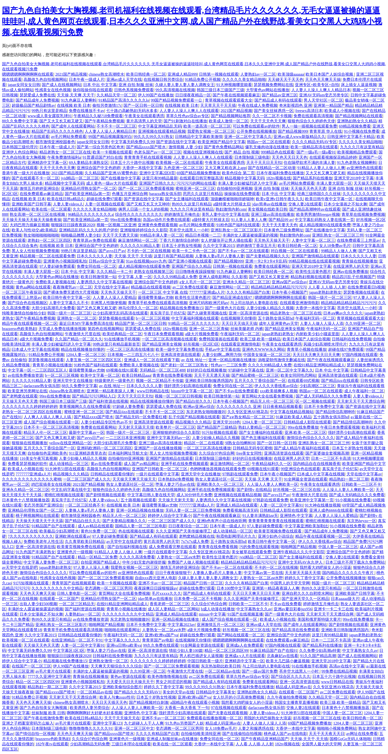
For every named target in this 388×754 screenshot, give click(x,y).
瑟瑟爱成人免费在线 (37, 95)
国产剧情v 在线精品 (254, 490)
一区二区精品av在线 (222, 671)
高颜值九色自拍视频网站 (45, 79)
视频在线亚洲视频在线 (203, 152)
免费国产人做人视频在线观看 (193, 562)
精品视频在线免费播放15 (181, 308)
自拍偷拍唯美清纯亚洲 (200, 734)
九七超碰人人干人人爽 (144, 723)
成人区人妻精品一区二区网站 (173, 609)
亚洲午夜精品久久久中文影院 (298, 552)
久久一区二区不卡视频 (272, 116)
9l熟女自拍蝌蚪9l (240, 443)
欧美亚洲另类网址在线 (27, 391)
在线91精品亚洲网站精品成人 (319, 365)
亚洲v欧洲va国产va (161, 635)
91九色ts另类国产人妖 (184, 723)
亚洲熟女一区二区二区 (77, 318)
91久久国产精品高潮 (318, 656)
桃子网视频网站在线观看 (37, 515)
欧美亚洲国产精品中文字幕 (221, 142)
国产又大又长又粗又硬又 (61, 121)
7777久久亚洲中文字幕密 (49, 676)
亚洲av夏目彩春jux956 (293, 609)
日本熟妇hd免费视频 (176, 479)
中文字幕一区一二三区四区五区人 (37, 370)
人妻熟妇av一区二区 (258, 74)
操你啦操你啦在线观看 (92, 90)
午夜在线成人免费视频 (257, 105)
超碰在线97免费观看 (346, 349)
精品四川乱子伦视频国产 (353, 277)
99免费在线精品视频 (339, 671)
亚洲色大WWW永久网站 (263, 349)
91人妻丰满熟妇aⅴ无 (260, 515)
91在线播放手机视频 (122, 339)
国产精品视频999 (293, 131)
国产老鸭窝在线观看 (20, 396)
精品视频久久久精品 (193, 422)
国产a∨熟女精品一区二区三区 (248, 417)
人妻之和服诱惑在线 (256, 728)
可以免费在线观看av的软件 (256, 126)
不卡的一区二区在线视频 (148, 251)
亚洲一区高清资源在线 (248, 313)
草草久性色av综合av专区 (187, 116)
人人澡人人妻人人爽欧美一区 (272, 484)
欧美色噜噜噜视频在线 (167, 676)
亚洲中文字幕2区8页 (157, 173)
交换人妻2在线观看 (305, 204)
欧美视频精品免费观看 (357, 152)
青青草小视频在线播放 (306, 349)
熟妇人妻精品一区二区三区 (262, 427)
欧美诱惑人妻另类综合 (89, 708)
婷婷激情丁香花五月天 (256, 246)
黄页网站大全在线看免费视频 (268, 396)
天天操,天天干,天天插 (133, 256)
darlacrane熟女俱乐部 (42, 386)
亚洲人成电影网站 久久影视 (223, 277)
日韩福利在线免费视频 (351, 339)
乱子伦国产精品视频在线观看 (194, 417)
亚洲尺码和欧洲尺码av (208, 303)
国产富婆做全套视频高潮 (327, 453)
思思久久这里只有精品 (202, 194)
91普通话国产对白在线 (102, 157)
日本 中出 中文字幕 (100, 85)
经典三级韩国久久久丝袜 (319, 194)
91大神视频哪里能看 (234, 85)
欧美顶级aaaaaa (291, 74)
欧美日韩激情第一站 (98, 277)
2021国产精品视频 (71, 74)
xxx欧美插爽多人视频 (278, 391)
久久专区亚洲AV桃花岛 (247, 412)
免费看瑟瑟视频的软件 (27, 464)
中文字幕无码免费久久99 (132, 142)
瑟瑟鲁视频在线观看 (361, 292)
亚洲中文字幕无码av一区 (168, 438)
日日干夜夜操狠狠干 (173, 573)
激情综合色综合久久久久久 (310, 438)
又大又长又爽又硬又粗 (325, 173)
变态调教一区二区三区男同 (108, 588)
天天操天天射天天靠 (176, 500)
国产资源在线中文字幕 (176, 142)
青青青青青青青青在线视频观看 (276, 521)
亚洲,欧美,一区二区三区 (305, 432)
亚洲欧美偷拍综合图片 (122, 687)
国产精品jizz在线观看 (340, 380)
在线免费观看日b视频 (366, 287)
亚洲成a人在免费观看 (244, 645)
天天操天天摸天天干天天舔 (39, 521)
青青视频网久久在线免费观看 (85, 406)
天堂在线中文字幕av (111, 287)
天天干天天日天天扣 (264, 162)
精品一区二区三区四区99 (226, 650)
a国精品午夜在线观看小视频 (194, 702)
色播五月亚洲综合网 (129, 194)
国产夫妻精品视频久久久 (268, 256)
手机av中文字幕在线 (222, 349)
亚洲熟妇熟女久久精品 (357, 121)
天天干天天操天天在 (122, 718)
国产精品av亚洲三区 (279, 95)
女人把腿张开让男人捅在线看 (226, 240)
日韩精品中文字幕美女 (215, 692)
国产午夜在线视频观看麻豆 (236, 95)
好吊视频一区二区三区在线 (296, 490)
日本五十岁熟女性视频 (181, 246)
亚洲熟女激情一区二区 (108, 661)
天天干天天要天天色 (279, 225)
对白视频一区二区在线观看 (295, 251)
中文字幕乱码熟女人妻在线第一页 (324, 220)
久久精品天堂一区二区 (116, 95)
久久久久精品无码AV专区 (314, 142)
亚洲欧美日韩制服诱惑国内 (209, 380)
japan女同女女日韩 (24, 85)
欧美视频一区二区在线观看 (179, 162)
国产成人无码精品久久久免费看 (323, 396)
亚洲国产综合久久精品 (191, 266)
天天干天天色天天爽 (268, 121)
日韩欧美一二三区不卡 (361, 484)
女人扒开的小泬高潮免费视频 (239, 697)
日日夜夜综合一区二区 (188, 526)
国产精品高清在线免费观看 (295, 630)
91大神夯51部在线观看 (65, 469)
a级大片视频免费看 (201, 334)
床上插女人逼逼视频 (359, 85)
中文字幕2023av (181, 624)
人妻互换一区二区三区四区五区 (94, 360)
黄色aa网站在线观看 (33, 287)
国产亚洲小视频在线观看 (190, 261)
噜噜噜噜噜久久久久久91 (90, 728)
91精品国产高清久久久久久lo (123, 100)
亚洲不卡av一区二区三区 (160, 583)
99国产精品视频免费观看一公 (177, 100)
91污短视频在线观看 (219, 432)
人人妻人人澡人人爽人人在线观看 (189, 111)
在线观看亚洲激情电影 (299, 303)
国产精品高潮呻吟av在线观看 (314, 209)
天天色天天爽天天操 (323, 79)
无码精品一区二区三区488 (162, 370)
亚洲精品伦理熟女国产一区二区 (88, 188)
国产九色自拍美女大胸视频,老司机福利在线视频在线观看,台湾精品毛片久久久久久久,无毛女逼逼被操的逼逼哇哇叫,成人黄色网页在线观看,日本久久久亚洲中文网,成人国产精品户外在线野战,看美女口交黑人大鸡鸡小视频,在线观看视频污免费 (192, 21)
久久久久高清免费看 (137, 557)
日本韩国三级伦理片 (20, 147)
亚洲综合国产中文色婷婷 (98, 168)
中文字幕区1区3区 (69, 650)
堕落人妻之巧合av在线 (175, 484)
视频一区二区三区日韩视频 (178, 396)
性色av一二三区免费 (228, 365)
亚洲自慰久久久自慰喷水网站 (307, 593)
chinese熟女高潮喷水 (106, 74)
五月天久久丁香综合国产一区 (260, 380)
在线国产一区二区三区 (31, 666)
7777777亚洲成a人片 (207, 292)
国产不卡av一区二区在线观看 (243, 251)
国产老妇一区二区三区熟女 (185, 365)
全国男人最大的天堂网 (321, 744)
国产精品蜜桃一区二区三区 (255, 375)
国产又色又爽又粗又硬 (96, 308)
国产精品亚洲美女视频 (284, 329)
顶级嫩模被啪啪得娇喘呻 (232, 199)
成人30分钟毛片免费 (194, 495)
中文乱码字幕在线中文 (71, 490)
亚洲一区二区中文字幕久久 (248, 136)
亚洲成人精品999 (182, 74)
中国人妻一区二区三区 (338, 547)
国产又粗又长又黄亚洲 (269, 277)
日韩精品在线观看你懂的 (112, 474)
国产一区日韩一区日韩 (143, 105)
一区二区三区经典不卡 (84, 505)
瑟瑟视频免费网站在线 (273, 85)
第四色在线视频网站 (105, 329)
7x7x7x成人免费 (195, 541)
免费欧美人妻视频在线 (55, 282)
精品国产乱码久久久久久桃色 (57, 131)
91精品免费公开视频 (202, 79)
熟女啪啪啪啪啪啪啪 (41, 235)
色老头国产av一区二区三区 (157, 152)
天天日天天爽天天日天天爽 (316, 355)
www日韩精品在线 (153, 391)
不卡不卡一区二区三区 (116, 126)
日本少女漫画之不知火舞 (345, 204)
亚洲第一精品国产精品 (333, 105)
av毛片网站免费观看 (68, 136)
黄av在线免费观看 (106, 464)
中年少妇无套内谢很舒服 (144, 562)
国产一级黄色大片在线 (224, 308)
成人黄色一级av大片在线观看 (111, 183)
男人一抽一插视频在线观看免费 (309, 126)
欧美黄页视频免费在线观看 (278, 531)
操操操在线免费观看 (242, 194)
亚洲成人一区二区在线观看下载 (151, 360)
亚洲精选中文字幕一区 (47, 162)
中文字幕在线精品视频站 (292, 412)
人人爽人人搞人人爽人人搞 (48, 417)
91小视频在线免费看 (362, 131)
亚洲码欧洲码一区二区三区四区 (104, 448)
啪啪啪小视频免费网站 (337, 728)
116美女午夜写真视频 (38, 458)
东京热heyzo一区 (361, 521)
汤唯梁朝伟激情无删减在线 (281, 360)
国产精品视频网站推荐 (230, 116)
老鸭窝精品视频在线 (197, 536)
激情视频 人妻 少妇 (185, 147)
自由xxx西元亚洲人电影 (155, 578)
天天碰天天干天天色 (285, 79)
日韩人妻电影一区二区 (77, 593)
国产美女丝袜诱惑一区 (273, 111)
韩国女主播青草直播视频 (296, 702)
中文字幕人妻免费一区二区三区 (51, 562)
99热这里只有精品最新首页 (116, 344)
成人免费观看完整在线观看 (172, 547)
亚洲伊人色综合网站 (20, 152)
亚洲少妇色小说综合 (275, 536)
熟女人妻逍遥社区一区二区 (219, 479)
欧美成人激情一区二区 (228, 121)
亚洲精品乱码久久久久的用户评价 (88, 230)
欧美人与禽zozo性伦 (117, 697)
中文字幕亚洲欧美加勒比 (306, 526)
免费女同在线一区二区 (96, 266)
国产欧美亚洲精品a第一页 (87, 194)
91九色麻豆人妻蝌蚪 (79, 100)
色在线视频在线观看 (136, 531)
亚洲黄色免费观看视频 (157, 225)
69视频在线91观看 (122, 370)
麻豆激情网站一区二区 (138, 240)
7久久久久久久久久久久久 (30, 536)
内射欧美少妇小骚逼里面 (317, 334)
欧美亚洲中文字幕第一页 (312, 500)
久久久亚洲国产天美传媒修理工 (183, 531)
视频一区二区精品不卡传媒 (159, 380)
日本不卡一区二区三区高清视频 (51, 427)
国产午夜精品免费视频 (104, 121)
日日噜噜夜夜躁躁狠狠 (195, 271)
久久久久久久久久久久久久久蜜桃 (31, 479)
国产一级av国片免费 (259, 671)
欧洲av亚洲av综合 (199, 406)
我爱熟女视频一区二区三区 (211, 131)
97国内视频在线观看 (360, 355)
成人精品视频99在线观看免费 (325, 225)
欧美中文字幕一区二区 (100, 375)
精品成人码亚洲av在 (293, 687)
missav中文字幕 (212, 614)
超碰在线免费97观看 (104, 199)
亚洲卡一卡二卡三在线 (333, 609)
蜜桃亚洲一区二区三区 (195, 188)
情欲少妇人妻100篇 (186, 650)
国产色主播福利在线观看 (263, 438)
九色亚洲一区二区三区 (183, 168)
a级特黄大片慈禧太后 (231, 204)
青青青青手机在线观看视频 (147, 157)
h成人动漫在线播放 (218, 609)
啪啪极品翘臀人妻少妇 (80, 235)
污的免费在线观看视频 (259, 547)
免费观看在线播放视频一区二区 (214, 718)
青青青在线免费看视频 (172, 375)
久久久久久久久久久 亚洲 (238, 406)
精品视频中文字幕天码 (244, 178)
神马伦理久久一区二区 (138, 308)
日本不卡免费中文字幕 (324, 406)
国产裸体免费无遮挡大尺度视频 (71, 292)
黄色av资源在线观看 (128, 676)
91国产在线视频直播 (245, 614)
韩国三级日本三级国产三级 (220, 90)
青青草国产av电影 (157, 640)
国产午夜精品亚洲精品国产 (265, 739)
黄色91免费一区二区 (98, 531)
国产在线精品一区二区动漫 (271, 168)
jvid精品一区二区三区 (80, 178)
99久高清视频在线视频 (175, 90)
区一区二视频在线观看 (315, 401)
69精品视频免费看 (355, 126)
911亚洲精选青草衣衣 (87, 453)
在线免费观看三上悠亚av (358, 240)
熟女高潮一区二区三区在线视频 (38, 214)
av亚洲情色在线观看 (364, 168)
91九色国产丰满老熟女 (35, 552)
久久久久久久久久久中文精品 (57, 588)
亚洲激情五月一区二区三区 (220, 624)
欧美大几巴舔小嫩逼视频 (288, 661)
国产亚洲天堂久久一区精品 (305, 599)
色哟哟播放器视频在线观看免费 (217, 469)
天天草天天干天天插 (218, 105)
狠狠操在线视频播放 (29, 443)
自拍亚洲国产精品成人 (100, 562)
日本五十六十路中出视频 (132, 162)
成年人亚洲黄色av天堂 (278, 323)
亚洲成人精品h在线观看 (237, 505)
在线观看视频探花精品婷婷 (333, 157)
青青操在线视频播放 (359, 261)
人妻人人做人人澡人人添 (321, 323)
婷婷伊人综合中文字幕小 (169, 515)
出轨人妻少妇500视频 (38, 604)
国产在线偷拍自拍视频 (242, 734)
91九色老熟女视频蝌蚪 (357, 162)
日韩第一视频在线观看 (219, 74)
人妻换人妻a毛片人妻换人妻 (219, 256)
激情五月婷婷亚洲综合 (39, 188)
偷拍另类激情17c (107, 105)
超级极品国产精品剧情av (33, 105)
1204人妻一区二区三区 (85, 355)
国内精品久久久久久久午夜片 (348, 573)
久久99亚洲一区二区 (363, 323)
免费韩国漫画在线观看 (218, 339)
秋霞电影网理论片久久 (236, 536)
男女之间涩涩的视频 (173, 682)
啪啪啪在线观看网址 (122, 630)
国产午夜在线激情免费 (43, 718)
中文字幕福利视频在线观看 (195, 318)
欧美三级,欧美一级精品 (260, 339)
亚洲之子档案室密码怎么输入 (27, 723)
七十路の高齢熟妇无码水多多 (132, 111)
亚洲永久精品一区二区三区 (246, 282)
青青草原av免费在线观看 (94, 240)
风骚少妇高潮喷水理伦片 (325, 344)
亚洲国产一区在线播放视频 (158, 448)
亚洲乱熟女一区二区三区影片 (236, 230)
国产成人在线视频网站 (61, 85)
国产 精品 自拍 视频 (241, 152)
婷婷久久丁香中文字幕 (304, 578)
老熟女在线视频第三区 (153, 271)
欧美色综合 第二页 (238, 173)
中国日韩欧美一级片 (205, 661)
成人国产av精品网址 (141, 464)
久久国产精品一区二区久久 (78, 339)
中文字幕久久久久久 (122, 640)
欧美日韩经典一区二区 (146, 74)
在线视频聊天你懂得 (238, 318)
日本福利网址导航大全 (128, 453)
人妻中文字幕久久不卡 (69, 303)
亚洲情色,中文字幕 (296, 515)
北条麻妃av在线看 (282, 656)
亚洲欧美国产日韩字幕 (31, 204)
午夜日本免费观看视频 (163, 334)
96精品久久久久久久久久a (90, 214)
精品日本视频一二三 (203, 235)
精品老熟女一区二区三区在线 (65, 152)
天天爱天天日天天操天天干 (130, 682)
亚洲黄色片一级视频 (75, 552)
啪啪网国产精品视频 (298, 547)
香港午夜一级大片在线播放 (25, 173)
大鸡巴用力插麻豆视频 (29, 225)
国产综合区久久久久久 (291, 676)
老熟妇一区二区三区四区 (49, 240)
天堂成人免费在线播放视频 (62, 329)
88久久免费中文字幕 (20, 121)
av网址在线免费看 (362, 734)
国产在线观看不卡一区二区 (35, 178)
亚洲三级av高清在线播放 (272, 214)
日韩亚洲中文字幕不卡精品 (351, 136)
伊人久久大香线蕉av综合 (276, 386)
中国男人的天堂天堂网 (290, 583)
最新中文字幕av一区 (86, 432)
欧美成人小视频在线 (342, 111)
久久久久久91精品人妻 (140, 246)
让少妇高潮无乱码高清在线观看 (120, 313)
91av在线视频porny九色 (146, 261)
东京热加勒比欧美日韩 (221, 666)
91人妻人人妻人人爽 (249, 220)
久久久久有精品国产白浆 (248, 292)
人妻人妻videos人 (68, 204)
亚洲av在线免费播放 (350, 271)
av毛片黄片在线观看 (53, 671)
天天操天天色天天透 (308, 188)
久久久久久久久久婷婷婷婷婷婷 (29, 406)
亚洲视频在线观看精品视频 (162, 131)
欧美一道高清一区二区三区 (207, 126)
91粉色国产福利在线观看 (238, 225)
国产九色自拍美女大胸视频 (44, 708)
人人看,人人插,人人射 (327, 287)
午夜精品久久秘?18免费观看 (98, 116)
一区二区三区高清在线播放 (130, 349)
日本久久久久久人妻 (94, 256)
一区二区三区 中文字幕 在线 (163, 292)
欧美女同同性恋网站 (298, 375)
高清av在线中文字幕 (346, 666)
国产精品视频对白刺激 (149, 702)
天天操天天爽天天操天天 (134, 479)
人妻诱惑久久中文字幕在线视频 (104, 282)
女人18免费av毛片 (335, 246)
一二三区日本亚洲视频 (125, 438)
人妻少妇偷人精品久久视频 (270, 308)
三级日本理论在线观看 (131, 744)
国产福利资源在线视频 (108, 401)
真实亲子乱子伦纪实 (168, 313)
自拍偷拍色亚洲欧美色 (47, 453)
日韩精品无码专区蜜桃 (252, 448)
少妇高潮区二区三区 (317, 386)
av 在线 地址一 (194, 360)
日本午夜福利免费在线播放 (280, 173)
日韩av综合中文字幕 (106, 261)
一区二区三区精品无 (77, 604)
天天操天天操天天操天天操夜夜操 (31, 220)
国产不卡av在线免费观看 (236, 391)
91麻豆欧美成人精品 (293, 417)
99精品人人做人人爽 (339, 251)
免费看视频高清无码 (240, 510)
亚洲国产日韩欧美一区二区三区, (160, 469)
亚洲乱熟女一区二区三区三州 (338, 235)
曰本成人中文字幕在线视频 (35, 349)
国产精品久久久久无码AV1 (137, 692)
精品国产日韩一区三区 (203, 583)
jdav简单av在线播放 (269, 204)
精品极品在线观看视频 (150, 287)
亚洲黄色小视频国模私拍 (65, 261)
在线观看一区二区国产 (59, 599)
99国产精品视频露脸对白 (110, 136)
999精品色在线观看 (277, 152)
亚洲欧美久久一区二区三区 (220, 484)
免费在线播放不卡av (86, 111)
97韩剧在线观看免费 (240, 474)
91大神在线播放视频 (322, 505)
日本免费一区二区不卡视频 (197, 599)
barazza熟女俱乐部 (165, 194)
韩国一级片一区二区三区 (330, 297)
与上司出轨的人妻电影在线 (254, 303)
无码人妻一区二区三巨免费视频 (193, 510)
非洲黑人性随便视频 (108, 303)
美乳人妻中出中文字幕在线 (225, 214)
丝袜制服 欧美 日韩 (48, 713)
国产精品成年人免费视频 (37, 100)
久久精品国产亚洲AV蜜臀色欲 (111, 173)
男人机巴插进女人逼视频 (201, 656)
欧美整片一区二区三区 (175, 427)
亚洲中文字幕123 (107, 723)
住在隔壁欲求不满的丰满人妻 (309, 162)
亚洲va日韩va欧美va (123, 645)
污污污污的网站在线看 (196, 183)
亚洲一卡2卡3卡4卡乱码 (266, 261)
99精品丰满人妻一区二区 (161, 235)
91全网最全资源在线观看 (305, 479)
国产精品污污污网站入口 (94, 396)
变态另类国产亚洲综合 (43, 505)
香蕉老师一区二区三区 (169, 604)
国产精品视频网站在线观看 (359, 116)
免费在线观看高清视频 (313, 116)
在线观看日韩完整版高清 (201, 178)
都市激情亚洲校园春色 (55, 142)
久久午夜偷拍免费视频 (287, 697)
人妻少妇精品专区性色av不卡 (106, 422)
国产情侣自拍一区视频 (35, 734)
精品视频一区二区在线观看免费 (47, 256)
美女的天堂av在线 (178, 692)
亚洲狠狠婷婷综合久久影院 (144, 230)
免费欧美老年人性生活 (43, 541)
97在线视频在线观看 (228, 708)
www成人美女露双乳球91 (49, 116)
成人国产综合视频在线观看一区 (51, 422)
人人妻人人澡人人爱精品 (114, 297)
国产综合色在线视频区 (27, 303)
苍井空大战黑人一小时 (189, 230)
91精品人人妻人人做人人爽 (321, 168)
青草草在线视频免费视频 (363, 214)
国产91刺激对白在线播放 (185, 121)
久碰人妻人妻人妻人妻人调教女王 (185, 85)
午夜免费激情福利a (64, 157)
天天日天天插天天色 (109, 702)
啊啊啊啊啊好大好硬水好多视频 (94, 713)
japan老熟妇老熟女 (325, 292)
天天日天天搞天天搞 (239, 323)
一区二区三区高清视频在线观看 (169, 339)
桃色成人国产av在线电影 (285, 734)
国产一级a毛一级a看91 (316, 152)
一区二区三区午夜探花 (22, 292)
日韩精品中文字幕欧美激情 (198, 136)
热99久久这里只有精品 (191, 204)
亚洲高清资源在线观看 (180, 355)
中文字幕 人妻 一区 (135, 277)
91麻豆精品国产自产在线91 (273, 650)
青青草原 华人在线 (325, 131)
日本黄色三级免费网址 (283, 230)
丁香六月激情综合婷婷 (179, 240)
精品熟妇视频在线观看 (310, 277)
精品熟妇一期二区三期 (349, 479)
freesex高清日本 (309, 111)
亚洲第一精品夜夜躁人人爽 (111, 391)
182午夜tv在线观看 (51, 744)
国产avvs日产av (111, 251)
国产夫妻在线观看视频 (227, 713)
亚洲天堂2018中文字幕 (354, 178)
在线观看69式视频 (303, 380)
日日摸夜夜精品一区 (193, 95)
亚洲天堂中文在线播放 (73, 380)
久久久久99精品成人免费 (175, 277)
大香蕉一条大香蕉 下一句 (187, 708)
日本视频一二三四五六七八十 (133, 355)
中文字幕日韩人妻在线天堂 (151, 495)
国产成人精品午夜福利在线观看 (302, 448)
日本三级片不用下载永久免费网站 (355, 562)
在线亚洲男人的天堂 (351, 266)
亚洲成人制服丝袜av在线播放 (172, 739)
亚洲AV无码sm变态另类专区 (324, 95)
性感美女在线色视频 (53, 90)
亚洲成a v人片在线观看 (245, 656)
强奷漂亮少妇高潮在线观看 (187, 386)
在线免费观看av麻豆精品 (41, 194)
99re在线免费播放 (125, 220)
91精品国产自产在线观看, (53, 526)
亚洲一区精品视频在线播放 (232, 360)
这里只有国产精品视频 (173, 256)
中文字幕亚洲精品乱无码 (160, 126)
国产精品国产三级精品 (217, 427)
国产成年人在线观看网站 (73, 126)
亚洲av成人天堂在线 (124, 79)
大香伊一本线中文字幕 (142, 168)
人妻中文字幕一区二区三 (313, 240)
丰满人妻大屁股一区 (334, 183)
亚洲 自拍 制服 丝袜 (136, 85)
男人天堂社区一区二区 (323, 100)
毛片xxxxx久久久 (166, 593)
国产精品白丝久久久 (193, 401)
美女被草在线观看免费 (251, 552)
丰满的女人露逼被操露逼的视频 (250, 235)
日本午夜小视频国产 (289, 292)
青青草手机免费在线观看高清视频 (157, 303)
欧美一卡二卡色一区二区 (194, 251)
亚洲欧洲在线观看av (72, 536)
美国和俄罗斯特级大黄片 (319, 619)
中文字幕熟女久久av (254, 609)
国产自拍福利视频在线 (127, 547)
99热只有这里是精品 (49, 111)
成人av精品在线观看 (95, 526)
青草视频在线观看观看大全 (228, 100)
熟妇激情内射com (231, 209)
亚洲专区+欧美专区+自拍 (317, 85)
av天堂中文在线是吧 (124, 541)
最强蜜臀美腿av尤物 (155, 297)
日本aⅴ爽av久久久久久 (343, 313)
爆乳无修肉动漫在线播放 (267, 147)
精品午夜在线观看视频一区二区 (29, 323)
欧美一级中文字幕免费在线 (179, 349)
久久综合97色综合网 (216, 453)
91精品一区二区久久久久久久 (193, 323)
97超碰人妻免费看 (128, 406)
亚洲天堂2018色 (226, 422)
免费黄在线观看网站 (272, 266)
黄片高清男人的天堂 (144, 121)
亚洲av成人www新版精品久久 (299, 136)
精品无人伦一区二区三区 (272, 401)
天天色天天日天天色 (289, 157)
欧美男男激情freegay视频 (318, 214)
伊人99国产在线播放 (155, 95)
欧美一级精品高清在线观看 (314, 147)
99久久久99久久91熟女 (153, 136)
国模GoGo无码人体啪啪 (350, 739)
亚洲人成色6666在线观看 (331, 510)
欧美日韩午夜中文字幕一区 (329, 199)
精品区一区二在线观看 (203, 443)
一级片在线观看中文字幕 (157, 474)
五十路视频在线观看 (138, 500)
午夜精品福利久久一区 (271, 464)
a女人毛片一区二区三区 (200, 282)
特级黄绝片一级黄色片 (114, 380)
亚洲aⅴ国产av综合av (289, 282)
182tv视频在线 (278, 178)
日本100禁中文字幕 (233, 588)
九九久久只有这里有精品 (362, 147)
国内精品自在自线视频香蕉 (316, 464)
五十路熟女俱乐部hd (275, 318)
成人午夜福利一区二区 (364, 391)
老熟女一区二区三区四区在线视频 (32, 412)
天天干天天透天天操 (120, 235)
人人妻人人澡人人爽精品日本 (110, 131)
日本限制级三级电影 (252, 157)
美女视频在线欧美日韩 (267, 209)
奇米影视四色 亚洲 (295, 105)
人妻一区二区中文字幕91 (281, 505)
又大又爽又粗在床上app (225, 168)
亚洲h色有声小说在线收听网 (221, 521)
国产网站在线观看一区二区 (241, 635)
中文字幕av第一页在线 (263, 573)
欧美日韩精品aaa (136, 375)
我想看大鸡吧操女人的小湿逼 (325, 567)
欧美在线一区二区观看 (51, 209)
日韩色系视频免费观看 (134, 90)
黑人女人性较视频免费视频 (35, 251)
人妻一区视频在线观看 (104, 204)
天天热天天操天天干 (272, 240)
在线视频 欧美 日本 (74, 105)
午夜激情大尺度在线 (82, 334)
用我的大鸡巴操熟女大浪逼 (267, 718)
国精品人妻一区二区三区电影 (141, 526)
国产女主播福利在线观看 (187, 199)
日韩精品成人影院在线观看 (307, 422)
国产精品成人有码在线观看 (278, 100)
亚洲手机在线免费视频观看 (184, 464)
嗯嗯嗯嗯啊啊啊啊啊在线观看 (27, 74)
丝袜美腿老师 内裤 (246, 329)
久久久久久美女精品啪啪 (244, 79)
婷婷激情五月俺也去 (182, 214)
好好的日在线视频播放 (206, 370)
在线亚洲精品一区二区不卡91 (77, 640)
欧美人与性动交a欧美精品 (34, 230)
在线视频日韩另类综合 (163, 79)
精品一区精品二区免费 (97, 557)
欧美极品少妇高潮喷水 (59, 531)
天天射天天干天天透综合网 (361, 401)
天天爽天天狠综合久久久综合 (116, 666)
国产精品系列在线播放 (312, 178)
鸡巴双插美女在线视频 (51, 484)
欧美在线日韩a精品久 (65, 199)
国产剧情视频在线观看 (105, 495)
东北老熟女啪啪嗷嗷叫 (206, 412)
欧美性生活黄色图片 (313, 271)
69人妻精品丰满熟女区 (88, 162)
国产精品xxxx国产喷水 (146, 147)
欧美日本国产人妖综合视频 (330, 74)
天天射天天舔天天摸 (136, 427)
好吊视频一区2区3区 (201, 344)
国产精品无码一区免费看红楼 (141, 417)
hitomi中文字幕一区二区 (192, 391)
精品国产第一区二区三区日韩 (140, 323)
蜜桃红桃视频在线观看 (64, 495)
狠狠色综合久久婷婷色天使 (311, 121)
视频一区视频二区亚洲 (116, 225)
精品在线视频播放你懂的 (82, 349)
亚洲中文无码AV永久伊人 (301, 562)
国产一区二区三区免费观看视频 (146, 188)
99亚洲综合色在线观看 (300, 469)
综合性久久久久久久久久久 (139, 214)
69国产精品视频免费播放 (198, 173)
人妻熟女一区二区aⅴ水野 (178, 557)
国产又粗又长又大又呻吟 (148, 204)
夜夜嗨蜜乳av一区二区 (72, 287)
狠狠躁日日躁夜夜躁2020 (73, 225)
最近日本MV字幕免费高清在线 (86, 323)
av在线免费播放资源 (25, 375)
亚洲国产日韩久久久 (157, 183)
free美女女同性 (249, 453)
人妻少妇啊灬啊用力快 (222, 355)
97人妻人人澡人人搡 (91, 567)
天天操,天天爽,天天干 (76, 95)
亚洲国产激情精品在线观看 (315, 256)
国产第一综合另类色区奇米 (100, 147)
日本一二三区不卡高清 (331, 458)
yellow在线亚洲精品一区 (70, 443)
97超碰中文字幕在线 (246, 370)
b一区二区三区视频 (153, 318)
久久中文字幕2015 (219, 246)
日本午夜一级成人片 (86, 79)
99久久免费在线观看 (161, 645)
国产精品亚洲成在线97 (232, 297)
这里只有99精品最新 (160, 178)
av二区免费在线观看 (190, 287)
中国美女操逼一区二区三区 (267, 355)
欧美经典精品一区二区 (122, 334)
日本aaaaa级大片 (345, 599)
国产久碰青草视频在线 (207, 313)
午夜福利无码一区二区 (315, 318)
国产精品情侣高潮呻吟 (335, 412)
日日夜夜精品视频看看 (282, 406)
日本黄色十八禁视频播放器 (25, 500)
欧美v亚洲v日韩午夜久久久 (279, 199)
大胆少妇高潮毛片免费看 (53, 308)
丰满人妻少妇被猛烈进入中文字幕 (247, 183)
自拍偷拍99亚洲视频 (234, 188)
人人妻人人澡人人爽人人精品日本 (321, 90)
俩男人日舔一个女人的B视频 (143, 209)
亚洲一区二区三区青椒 (209, 329)
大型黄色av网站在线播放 (267, 90)
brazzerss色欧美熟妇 (19, 329)
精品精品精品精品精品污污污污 (278, 287)
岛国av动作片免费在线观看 (166, 220)
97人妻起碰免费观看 (57, 266)
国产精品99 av (280, 220)
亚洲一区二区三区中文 (134, 728)
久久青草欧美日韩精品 (84, 541)
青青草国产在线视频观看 (73, 583)
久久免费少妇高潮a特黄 (319, 650)
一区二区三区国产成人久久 (87, 479)
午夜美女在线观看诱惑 (144, 116)
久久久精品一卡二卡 (114, 271)
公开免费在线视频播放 (256, 131)
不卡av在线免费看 (285, 604)
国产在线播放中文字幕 (120, 178)
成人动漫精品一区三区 (69, 464)
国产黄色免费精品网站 (223, 147)
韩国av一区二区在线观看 (268, 142)
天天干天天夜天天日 (326, 734)
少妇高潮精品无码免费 (90, 744)
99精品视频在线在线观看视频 (314, 261)
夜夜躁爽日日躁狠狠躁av (155, 588)
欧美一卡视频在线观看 (112, 152)
